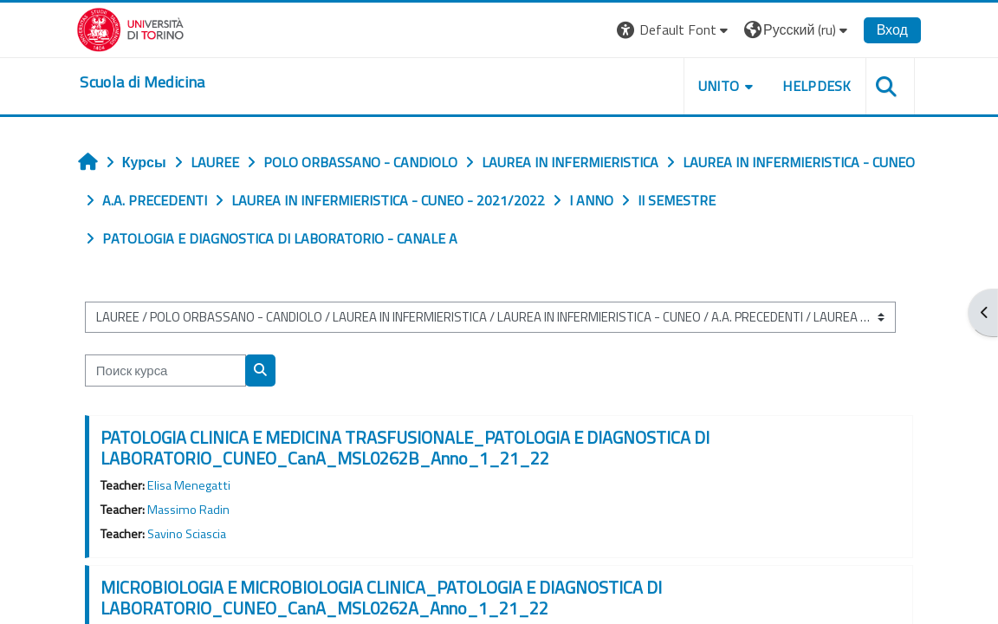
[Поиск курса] (170, 370)
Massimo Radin (193, 509)
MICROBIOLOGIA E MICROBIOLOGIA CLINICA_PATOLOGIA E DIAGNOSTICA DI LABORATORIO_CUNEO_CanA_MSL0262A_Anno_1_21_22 (386, 597)
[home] (149, 82)
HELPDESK (810, 85)
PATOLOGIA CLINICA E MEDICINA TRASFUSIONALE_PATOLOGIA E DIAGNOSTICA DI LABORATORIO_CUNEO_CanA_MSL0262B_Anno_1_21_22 (410, 447)
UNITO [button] (712, 85)
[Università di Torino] (137, 27)
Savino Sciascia (191, 533)
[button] (667, 29)
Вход (885, 29)
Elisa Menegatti (194, 485)
